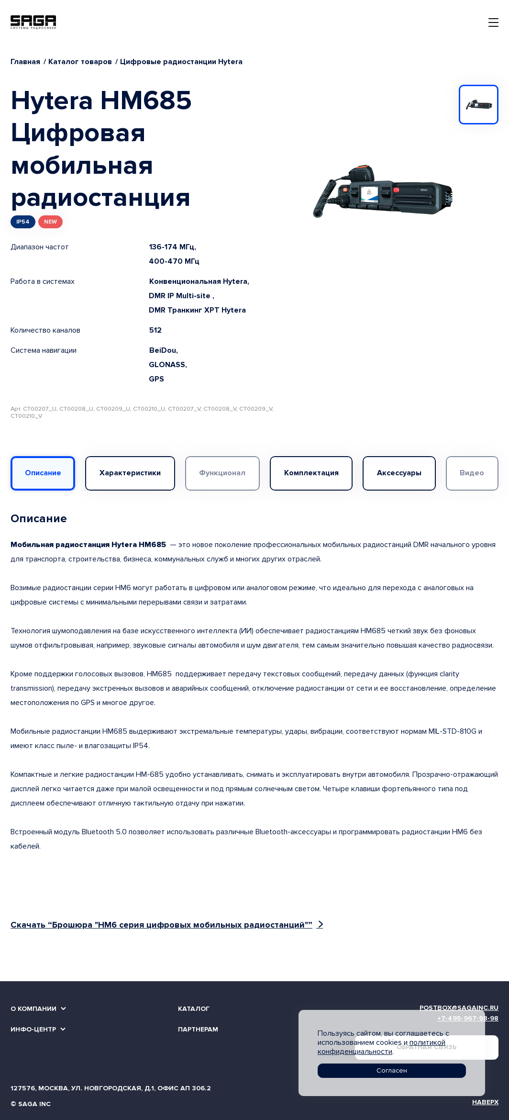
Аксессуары (399, 473)
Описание (43, 473)
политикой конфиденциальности (381, 1047)
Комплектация (311, 473)
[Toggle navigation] (493, 22)
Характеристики (130, 473)
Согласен (391, 1070)
